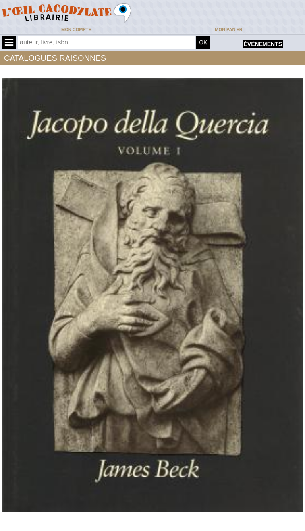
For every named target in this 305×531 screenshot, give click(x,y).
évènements (263, 44)
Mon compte (76, 29)
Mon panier (228, 29)
